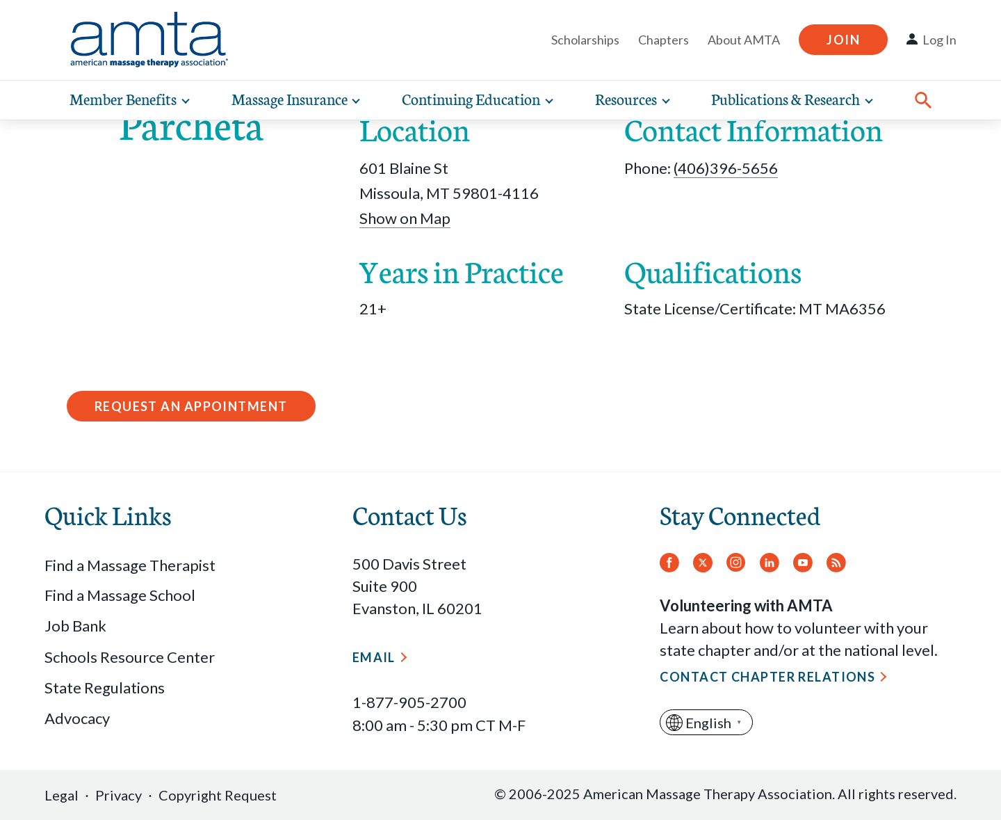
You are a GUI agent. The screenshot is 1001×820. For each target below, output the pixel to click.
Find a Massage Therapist (129, 565)
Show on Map (404, 218)
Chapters (663, 39)
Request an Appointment (191, 406)
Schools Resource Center (129, 657)
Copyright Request (217, 795)
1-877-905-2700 (409, 702)
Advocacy (77, 718)
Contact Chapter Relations (767, 676)
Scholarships (585, 39)
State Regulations (104, 687)
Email (374, 657)
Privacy (118, 795)
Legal (61, 795)
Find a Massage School (119, 595)
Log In (939, 39)
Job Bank (75, 625)
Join (843, 39)
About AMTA (744, 39)
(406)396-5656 (726, 168)
